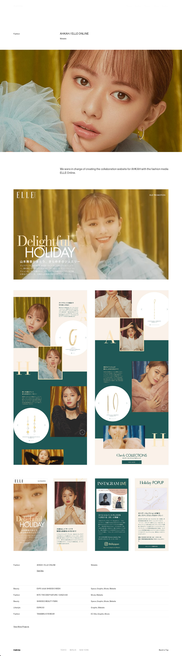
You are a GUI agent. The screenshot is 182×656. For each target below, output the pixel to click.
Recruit (147, 6)
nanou (18, 6)
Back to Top (164, 650)
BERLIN (73, 6)
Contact (165, 6)
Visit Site (40, 572)
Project (129, 6)
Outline (138, 6)
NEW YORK (84, 6)
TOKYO (63, 6)
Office (156, 6)
